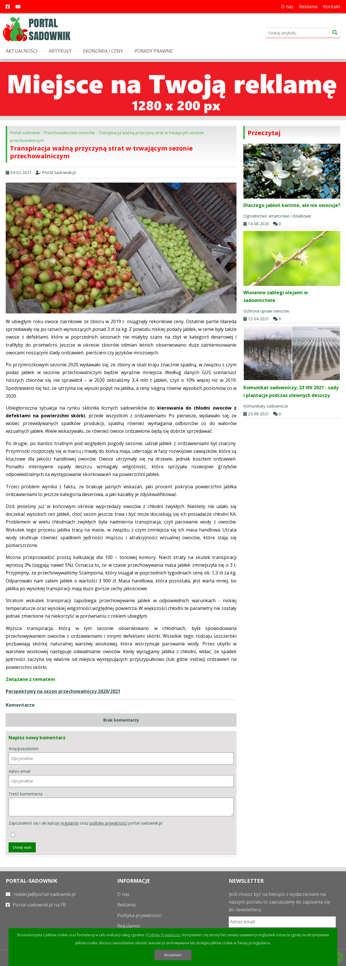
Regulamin (128, 926)
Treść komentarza (121, 804)
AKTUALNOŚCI (21, 51)
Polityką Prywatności (164, 935)
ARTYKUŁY (60, 51)
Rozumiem (173, 955)
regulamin (70, 823)
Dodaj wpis (22, 847)
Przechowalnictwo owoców (69, 132)
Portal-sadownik (25, 132)
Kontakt (331, 6)
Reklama (308, 6)
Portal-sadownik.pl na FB (36, 905)
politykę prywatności (108, 823)
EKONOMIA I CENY (103, 51)
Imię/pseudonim (121, 755)
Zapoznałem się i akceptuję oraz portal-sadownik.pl (85, 828)
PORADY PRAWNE (153, 51)
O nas (287, 6)
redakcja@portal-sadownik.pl (40, 894)
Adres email (121, 778)
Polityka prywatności (139, 915)
